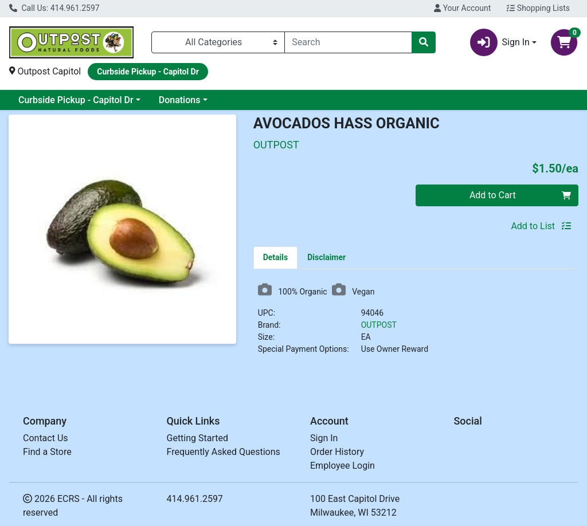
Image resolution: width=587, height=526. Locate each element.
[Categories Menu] (218, 42)
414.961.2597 (195, 498)
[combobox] (348, 42)
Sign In (324, 438)
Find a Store (47, 451)
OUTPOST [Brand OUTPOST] (379, 324)
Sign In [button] (500, 42)
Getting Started (198, 438)
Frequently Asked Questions (223, 451)
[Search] (348, 42)
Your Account (462, 8)
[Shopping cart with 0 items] (564, 42)
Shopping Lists (538, 8)
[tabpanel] (415, 323)
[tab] (275, 257)
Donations (180, 100)
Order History (337, 451)
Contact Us (45, 438)
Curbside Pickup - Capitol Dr (76, 100)
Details (275, 257)
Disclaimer (326, 257)
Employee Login (342, 465)
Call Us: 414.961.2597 (54, 8)
